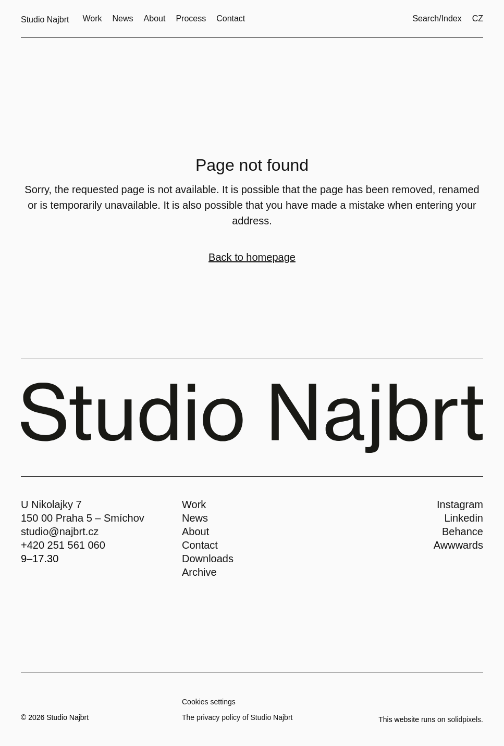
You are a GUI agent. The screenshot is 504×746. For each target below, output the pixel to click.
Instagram (460, 504)
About (195, 531)
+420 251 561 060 (63, 545)
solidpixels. (465, 719)
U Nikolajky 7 (51, 504)
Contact (200, 545)
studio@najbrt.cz (60, 531)
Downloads (207, 558)
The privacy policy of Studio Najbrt (237, 717)
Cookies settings (209, 702)
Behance (462, 531)
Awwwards (458, 545)
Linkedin (463, 518)
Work (194, 504)
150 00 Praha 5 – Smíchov (82, 518)
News (195, 518)
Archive (199, 572)
